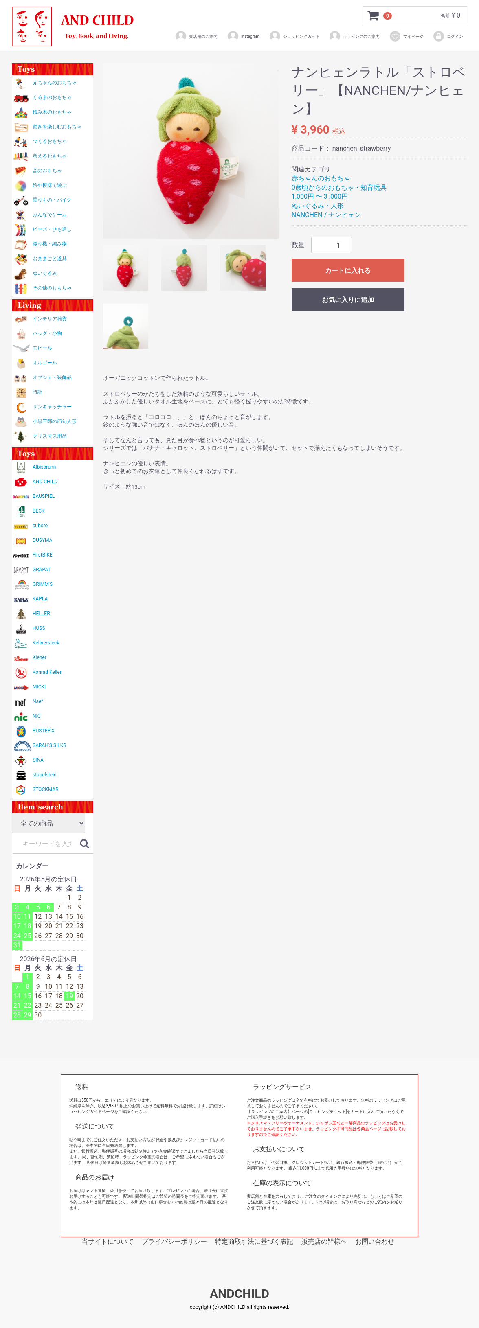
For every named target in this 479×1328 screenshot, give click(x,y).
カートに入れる (348, 270)
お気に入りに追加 (348, 300)
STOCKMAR (46, 789)
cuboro (40, 525)
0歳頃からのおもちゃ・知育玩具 (339, 187)
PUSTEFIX (44, 731)
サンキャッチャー (52, 407)
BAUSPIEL (44, 496)
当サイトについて (107, 1241)
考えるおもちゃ (50, 156)
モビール (42, 348)
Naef (38, 701)
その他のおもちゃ (52, 288)
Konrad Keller (47, 672)
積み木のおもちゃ (52, 112)
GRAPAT (42, 569)
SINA (38, 760)
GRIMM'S (43, 584)
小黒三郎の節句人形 (55, 421)
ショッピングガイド (294, 36)
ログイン (448, 36)
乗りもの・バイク (52, 200)
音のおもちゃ (47, 170)
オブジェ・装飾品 (52, 377)
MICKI (39, 687)
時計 (37, 392)
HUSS (39, 628)
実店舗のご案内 (196, 36)
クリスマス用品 (50, 436)
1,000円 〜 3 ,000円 (320, 196)
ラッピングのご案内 (354, 36)
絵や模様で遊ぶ (50, 185)
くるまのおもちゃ (52, 97)
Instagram (243, 36)
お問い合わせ (374, 1241)
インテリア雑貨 (50, 319)
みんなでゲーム (50, 214)
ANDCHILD (239, 1294)
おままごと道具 (50, 258)
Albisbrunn (44, 467)
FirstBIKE (43, 555)
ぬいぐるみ (45, 273)
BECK (39, 511)
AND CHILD (45, 481)
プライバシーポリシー (174, 1241)
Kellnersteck (46, 643)
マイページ (406, 36)
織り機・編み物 (50, 244)
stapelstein (45, 775)
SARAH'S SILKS (49, 745)
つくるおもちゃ (50, 141)
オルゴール (45, 363)
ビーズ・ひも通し (52, 229)
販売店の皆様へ (324, 1241)
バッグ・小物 (47, 333)
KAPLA (40, 599)
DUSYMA (42, 540)
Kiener (39, 657)
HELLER (41, 613)
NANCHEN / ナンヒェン (326, 215)
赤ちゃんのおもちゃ (55, 82)
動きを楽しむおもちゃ (57, 126)
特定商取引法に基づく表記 (254, 1241)
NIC (37, 716)
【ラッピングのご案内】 (269, 1111)
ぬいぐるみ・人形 (318, 206)
